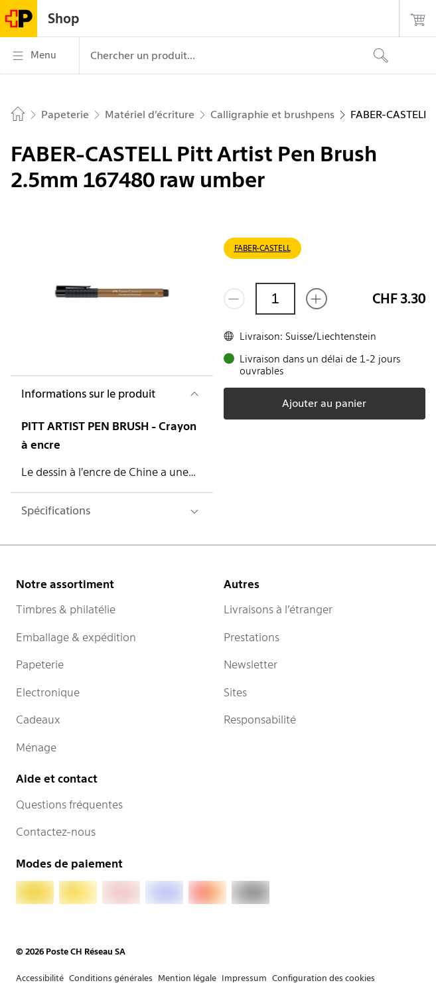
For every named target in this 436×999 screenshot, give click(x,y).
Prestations (251, 637)
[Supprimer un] (234, 298)
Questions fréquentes (69, 804)
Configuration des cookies (323, 978)
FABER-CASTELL (262, 248)
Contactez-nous (56, 831)
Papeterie (40, 664)
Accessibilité (40, 978)
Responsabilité (260, 719)
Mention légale (187, 978)
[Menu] (39, 55)
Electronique (48, 692)
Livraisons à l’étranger (278, 609)
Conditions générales (111, 978)
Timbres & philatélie (65, 609)
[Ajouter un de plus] (316, 298)
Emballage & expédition (76, 637)
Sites (235, 692)
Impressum (244, 978)
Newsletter (250, 664)
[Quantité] (275, 299)
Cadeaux (38, 719)
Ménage (36, 747)
